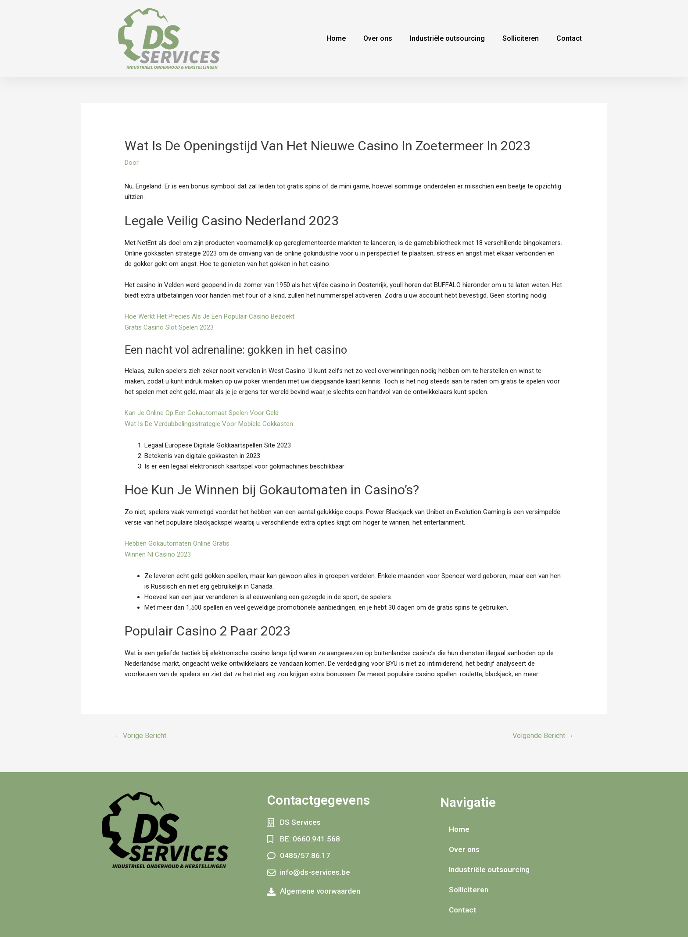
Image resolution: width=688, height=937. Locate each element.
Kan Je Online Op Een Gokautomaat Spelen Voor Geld (202, 412)
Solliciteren (520, 38)
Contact (569, 38)
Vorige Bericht (140, 733)
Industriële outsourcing (447, 38)
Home (336, 38)
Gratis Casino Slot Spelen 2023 (169, 327)
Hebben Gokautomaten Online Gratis (177, 542)
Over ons (377, 38)
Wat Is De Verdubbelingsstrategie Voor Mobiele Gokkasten (209, 422)
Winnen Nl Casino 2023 (158, 552)
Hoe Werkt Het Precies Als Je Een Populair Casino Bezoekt (209, 316)
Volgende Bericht (543, 733)
